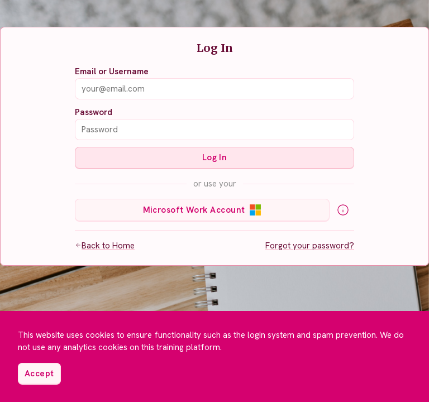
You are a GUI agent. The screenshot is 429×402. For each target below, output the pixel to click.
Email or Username (112, 71)
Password (93, 112)
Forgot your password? (309, 245)
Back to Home (105, 245)
